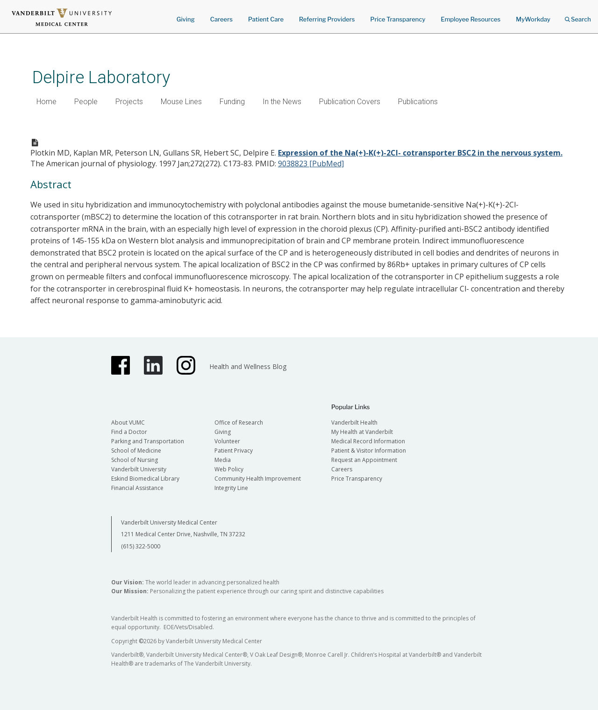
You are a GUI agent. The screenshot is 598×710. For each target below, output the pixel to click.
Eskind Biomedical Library (145, 479)
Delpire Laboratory (101, 77)
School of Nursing (134, 460)
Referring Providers (327, 19)
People (86, 101)
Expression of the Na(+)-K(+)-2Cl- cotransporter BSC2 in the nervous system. (420, 153)
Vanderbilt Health (354, 422)
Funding (232, 101)
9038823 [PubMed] (311, 163)
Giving (186, 19)
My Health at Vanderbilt (362, 432)
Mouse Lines (181, 101)
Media (222, 460)
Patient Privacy (233, 450)
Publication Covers (349, 101)
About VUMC (128, 422)
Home (46, 101)
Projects (129, 101)
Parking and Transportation (147, 441)
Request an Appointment (364, 460)
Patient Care (266, 19)
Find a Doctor (129, 432)
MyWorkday (533, 19)
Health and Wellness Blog (247, 366)
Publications (418, 101)
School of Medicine (136, 450)
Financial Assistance (137, 488)
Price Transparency (398, 19)
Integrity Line (231, 488)
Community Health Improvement (257, 479)
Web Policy (228, 469)
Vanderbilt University (138, 469)
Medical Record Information (368, 441)
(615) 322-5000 (140, 546)
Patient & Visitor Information (368, 450)
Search (578, 16)
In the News (282, 101)
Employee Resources (470, 19)
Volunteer (227, 441)
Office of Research (238, 422)
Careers (221, 19)
